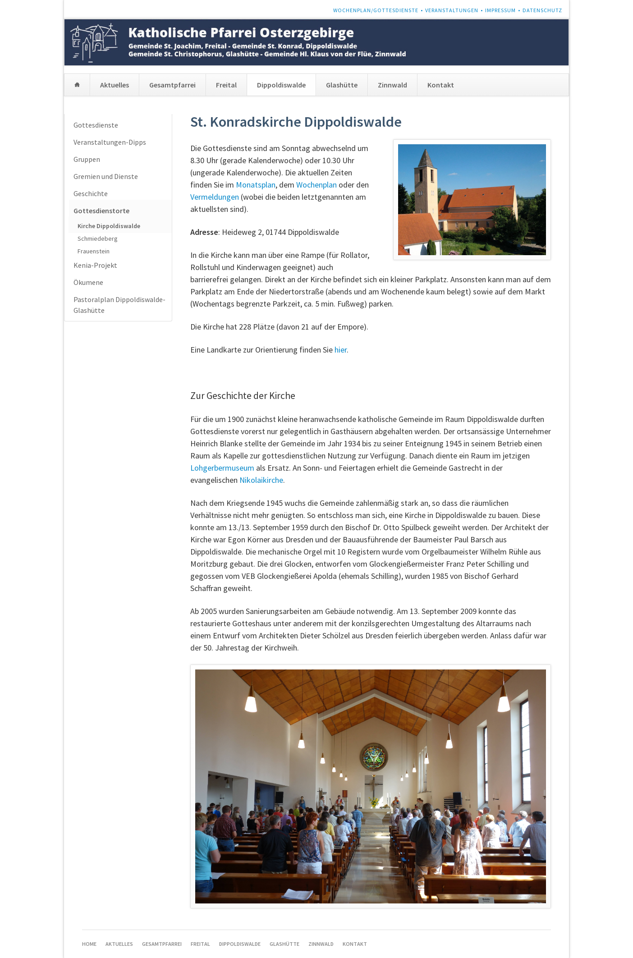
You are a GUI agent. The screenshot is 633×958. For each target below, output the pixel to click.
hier (341, 349)
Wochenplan (316, 184)
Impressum (500, 10)
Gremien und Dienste (105, 176)
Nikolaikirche (261, 480)
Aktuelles (114, 84)
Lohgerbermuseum (222, 468)
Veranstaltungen (451, 10)
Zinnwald (392, 84)
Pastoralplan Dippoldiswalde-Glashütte (119, 305)
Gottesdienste (95, 124)
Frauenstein (94, 251)
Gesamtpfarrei (172, 84)
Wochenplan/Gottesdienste (375, 10)
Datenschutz (542, 10)
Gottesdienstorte (101, 210)
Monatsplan (255, 184)
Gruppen (86, 159)
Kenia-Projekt (95, 265)
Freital (226, 84)
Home (77, 85)
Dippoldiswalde (281, 84)
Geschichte (90, 193)
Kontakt (440, 84)
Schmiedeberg (98, 238)
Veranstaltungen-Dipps (109, 142)
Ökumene (88, 282)
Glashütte (342, 84)
